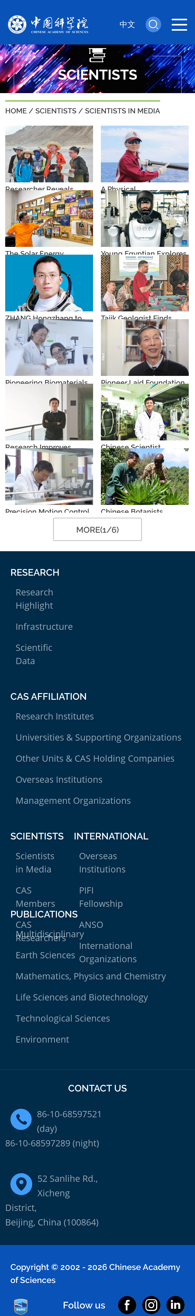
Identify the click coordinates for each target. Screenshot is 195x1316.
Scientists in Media (122, 111)
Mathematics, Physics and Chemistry (91, 976)
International (111, 836)
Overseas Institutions (59, 779)
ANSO (91, 924)
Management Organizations (73, 800)
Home (16, 111)
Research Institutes (55, 716)
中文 (127, 24)
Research (35, 572)
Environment (42, 1039)
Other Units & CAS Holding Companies (95, 758)
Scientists (55, 111)
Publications (44, 914)
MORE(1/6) (97, 530)
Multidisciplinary (50, 934)
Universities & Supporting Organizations (98, 737)
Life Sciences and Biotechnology (82, 997)
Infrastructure (44, 626)
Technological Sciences (63, 1018)
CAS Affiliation (48, 696)
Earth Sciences (45, 955)
